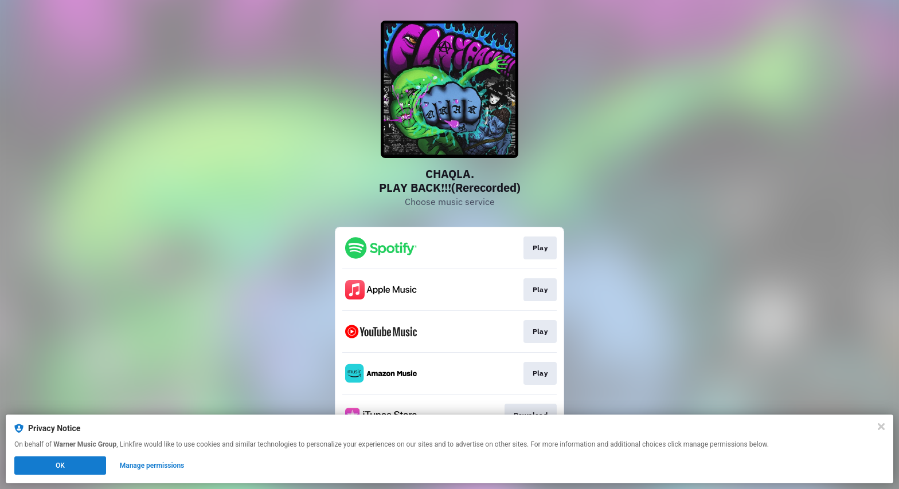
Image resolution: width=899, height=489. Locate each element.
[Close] (881, 426)
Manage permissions (152, 466)
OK (60, 466)
